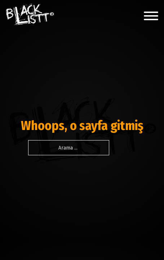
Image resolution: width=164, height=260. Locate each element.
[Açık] (151, 16)
